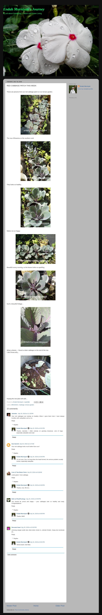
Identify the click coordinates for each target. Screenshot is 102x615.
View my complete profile (85, 89)
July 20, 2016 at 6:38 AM (34, 472)
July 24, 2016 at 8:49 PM (37, 485)
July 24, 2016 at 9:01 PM (37, 542)
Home (35, 606)
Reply (13, 420)
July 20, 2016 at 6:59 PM (33, 499)
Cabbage (22, 405)
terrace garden (29, 405)
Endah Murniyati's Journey (23, 9)
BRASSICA (14, 405)
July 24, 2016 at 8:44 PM (37, 456)
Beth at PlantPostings (19, 499)
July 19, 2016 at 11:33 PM (25, 413)
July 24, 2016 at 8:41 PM (37, 428)
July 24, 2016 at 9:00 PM (37, 513)
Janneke (14, 413)
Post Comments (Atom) (22, 610)
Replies (16, 424)
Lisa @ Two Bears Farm (19, 472)
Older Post (60, 606)
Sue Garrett (15, 444)
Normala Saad (16, 527)
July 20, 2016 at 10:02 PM (29, 527)
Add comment (11, 554)
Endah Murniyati (22, 428)
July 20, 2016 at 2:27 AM (27, 444)
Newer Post (11, 606)
